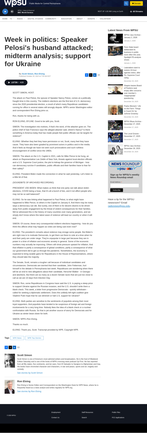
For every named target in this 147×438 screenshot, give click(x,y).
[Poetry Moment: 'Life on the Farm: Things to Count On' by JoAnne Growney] (115, 115)
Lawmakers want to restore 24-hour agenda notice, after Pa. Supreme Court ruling (132, 78)
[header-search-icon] (127, 6)
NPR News (17, 343)
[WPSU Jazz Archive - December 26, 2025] (115, 155)
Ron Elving (39, 79)
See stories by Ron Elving (29, 396)
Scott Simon (27, 79)
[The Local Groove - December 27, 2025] (115, 143)
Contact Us (55, 423)
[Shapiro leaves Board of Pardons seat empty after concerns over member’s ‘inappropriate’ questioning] (115, 94)
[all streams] (136, 16)
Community (50, 24)
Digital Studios (35, 24)
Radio (20, 24)
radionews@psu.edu (119, 211)
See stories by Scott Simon (30, 378)
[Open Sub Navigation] (14, 24)
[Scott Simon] (10, 366)
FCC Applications (118, 423)
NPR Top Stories (34, 343)
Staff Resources (87, 417)
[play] (5, 16)
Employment (55, 417)
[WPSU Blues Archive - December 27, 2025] (115, 130)
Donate (138, 6)
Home (5, 24)
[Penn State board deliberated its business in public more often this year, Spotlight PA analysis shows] (115, 56)
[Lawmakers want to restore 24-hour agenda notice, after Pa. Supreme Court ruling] (115, 76)
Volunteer (105, 24)
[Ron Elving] (10, 392)
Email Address (116, 187)
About (80, 24)
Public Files (116, 417)
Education (66, 24)
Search (84, 423)
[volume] (12, 16)
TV (11, 24)
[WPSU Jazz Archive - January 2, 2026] (115, 44)
